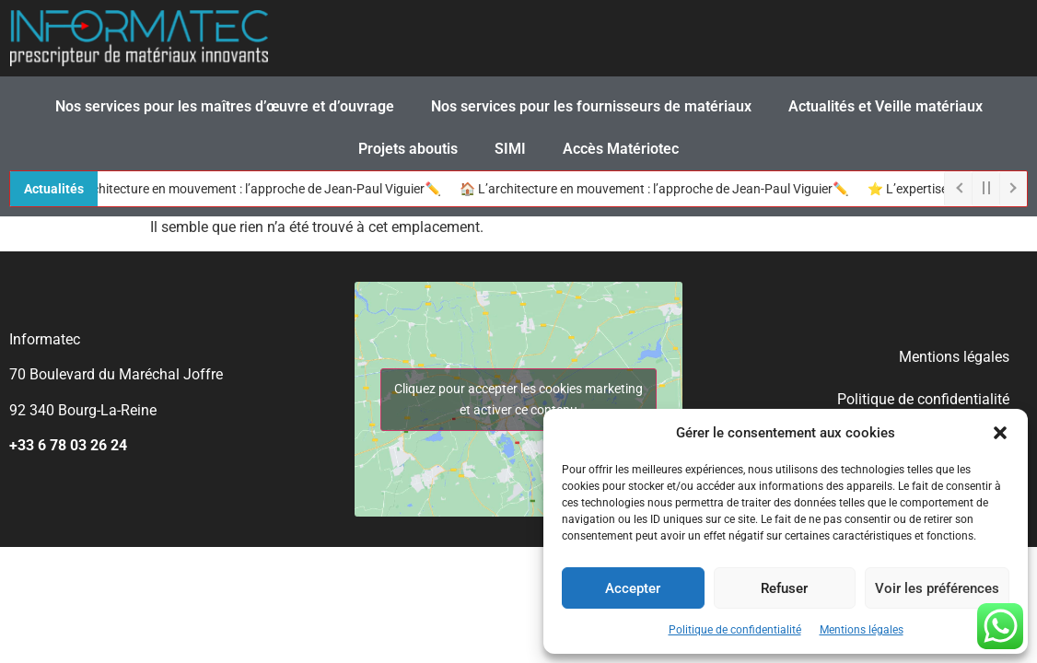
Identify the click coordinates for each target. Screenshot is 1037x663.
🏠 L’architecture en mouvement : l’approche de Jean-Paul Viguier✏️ (252, 188)
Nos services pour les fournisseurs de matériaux (591, 106)
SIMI (510, 148)
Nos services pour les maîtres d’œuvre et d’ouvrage (224, 106)
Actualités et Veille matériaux (885, 106)
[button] (1000, 433)
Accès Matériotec (621, 148)
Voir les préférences (937, 588)
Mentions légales (861, 629)
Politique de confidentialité (735, 629)
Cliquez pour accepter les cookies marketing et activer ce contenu (518, 399)
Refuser (784, 588)
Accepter (632, 588)
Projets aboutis (408, 148)
